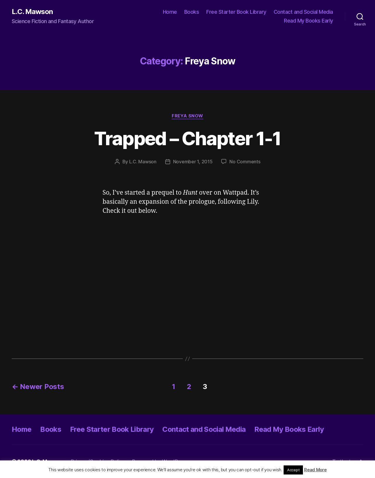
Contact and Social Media (303, 12)
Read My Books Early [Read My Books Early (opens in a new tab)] (308, 21)
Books (191, 12)
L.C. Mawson (32, 11)
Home (170, 12)
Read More (315, 469)
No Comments (244, 162)
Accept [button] (293, 469)
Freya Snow (187, 116)
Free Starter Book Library (236, 12)
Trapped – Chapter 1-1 (187, 138)
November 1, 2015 (193, 162)
